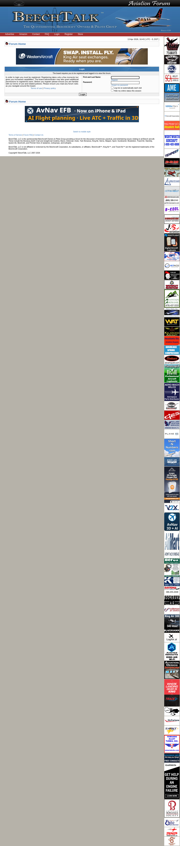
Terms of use (36, 88)
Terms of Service (15, 135)
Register (69, 34)
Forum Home (17, 43)
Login (56, 34)
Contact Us (38, 135)
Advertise (9, 34)
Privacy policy (50, 88)
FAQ (47, 34)
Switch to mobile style (82, 132)
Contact (36, 34)
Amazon (23, 34)
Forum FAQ (28, 135)
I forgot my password (119, 85)
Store (80, 34)
